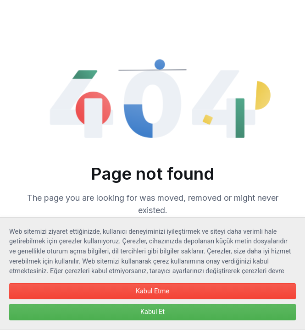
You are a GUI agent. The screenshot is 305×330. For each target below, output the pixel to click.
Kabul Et (152, 312)
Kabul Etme (152, 291)
